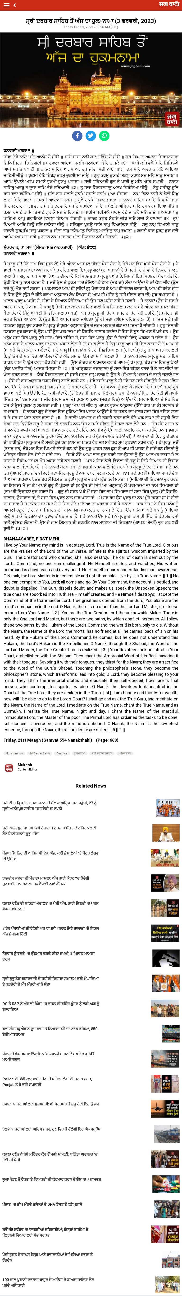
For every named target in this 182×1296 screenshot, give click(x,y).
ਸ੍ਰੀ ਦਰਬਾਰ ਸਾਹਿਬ (102, 753)
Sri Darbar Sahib (39, 753)
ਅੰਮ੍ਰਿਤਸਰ (125, 753)
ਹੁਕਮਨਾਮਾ (79, 753)
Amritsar (62, 753)
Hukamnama (14, 753)
